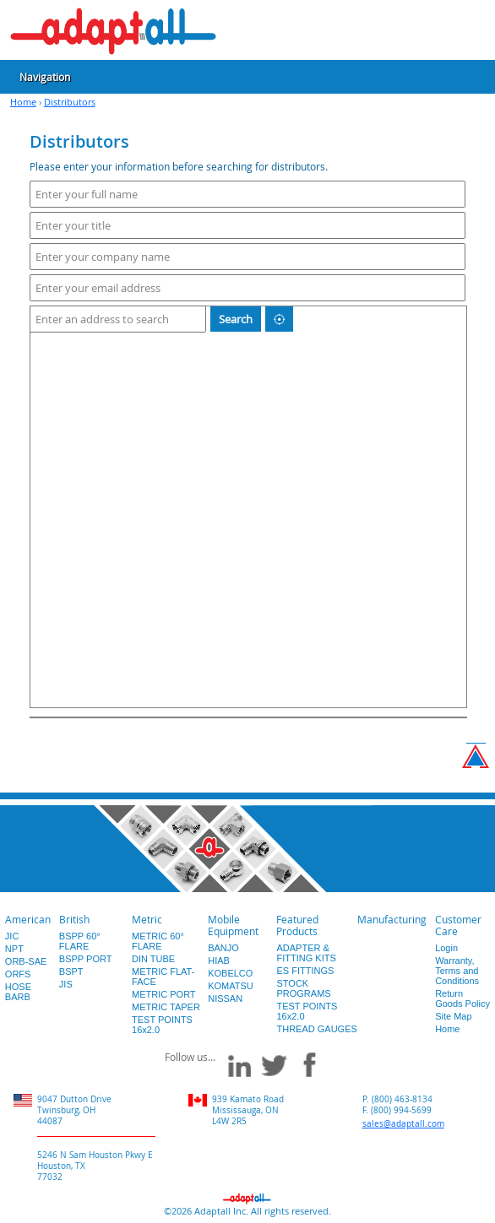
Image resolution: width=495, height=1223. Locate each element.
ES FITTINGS (305, 971)
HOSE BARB (18, 992)
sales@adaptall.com (403, 1123)
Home (23, 101)
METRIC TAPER (166, 1007)
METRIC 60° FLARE (158, 941)
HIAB (219, 960)
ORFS (18, 974)
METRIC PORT (164, 994)
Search (236, 319)
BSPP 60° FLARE (80, 941)
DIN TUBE (153, 959)
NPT (14, 949)
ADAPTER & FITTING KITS (305, 953)
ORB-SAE (26, 961)
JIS (66, 984)
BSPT (71, 971)
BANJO (223, 948)
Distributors (69, 101)
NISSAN (225, 998)
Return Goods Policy (462, 998)
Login (446, 948)
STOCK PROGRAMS (303, 988)
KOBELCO (230, 973)
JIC (12, 936)
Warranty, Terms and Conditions (457, 970)
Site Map (453, 1016)
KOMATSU (230, 986)
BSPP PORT (85, 959)
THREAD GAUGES (316, 1029)
